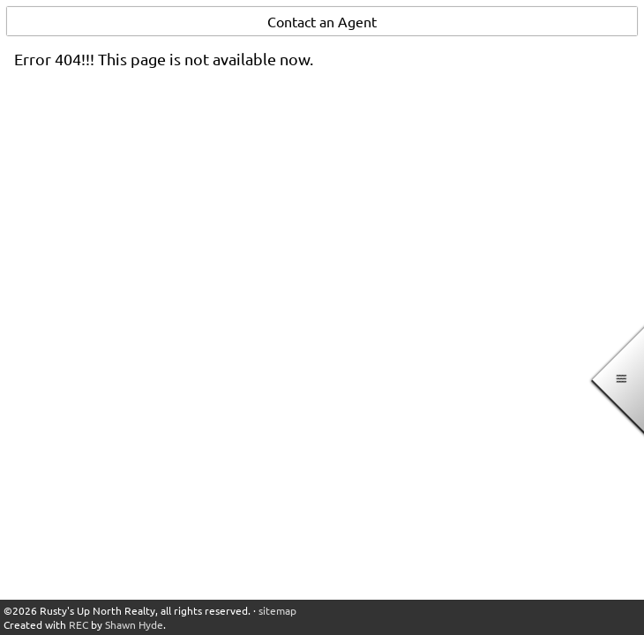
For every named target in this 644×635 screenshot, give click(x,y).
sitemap (277, 610)
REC (78, 624)
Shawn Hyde (134, 624)
